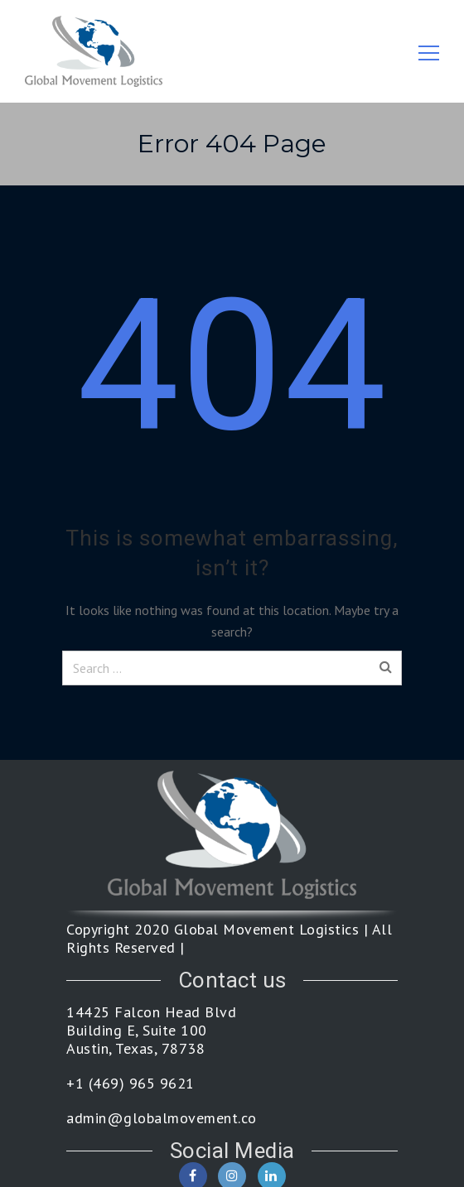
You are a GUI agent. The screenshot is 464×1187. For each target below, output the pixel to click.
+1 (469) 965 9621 (130, 1083)
